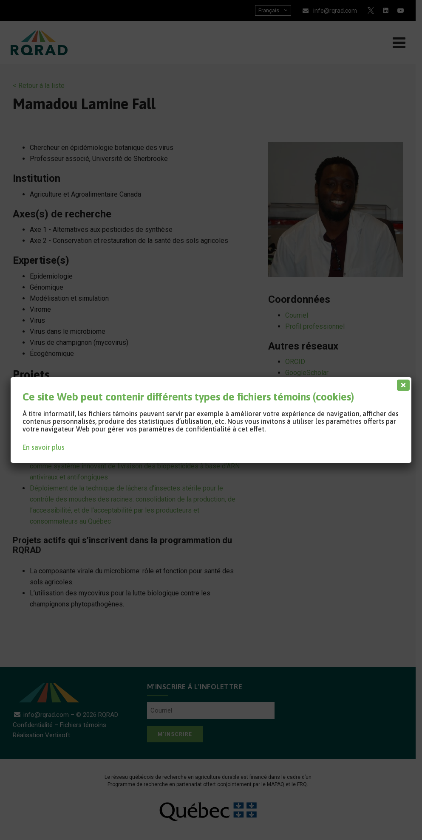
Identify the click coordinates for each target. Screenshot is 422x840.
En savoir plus (44, 447)
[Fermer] (401, 383)
